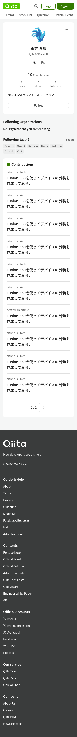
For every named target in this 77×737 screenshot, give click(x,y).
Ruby (44, 146)
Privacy (8, 500)
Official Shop (11, 685)
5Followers (55, 84)
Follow (38, 105)
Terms (7, 493)
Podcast (8, 653)
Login (49, 6)
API (5, 600)
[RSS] (43, 62)
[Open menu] (66, 30)
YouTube (9, 646)
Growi (21, 146)
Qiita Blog (9, 717)
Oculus (9, 146)
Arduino (56, 146)
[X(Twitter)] (34, 62)
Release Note (12, 552)
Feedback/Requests (16, 520)
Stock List (25, 15)
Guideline (9, 507)
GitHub (9, 151)
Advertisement (13, 534)
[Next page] (43, 407)
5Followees (38, 84)
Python (33, 146)
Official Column (13, 566)
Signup (65, 6)
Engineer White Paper (17, 593)
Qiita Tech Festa (13, 580)
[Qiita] (11, 6)
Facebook (9, 639)
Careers (8, 710)
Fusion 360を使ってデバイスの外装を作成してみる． (38, 180)
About (7, 486)
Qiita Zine (9, 678)
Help (6, 527)
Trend (10, 15)
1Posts (21, 84)
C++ (19, 151)
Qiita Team (10, 671)
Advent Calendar (14, 573)
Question (43, 15)
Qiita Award (11, 587)
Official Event (64, 15)
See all (70, 139)
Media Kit (9, 514)
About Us (9, 703)
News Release (12, 724)
